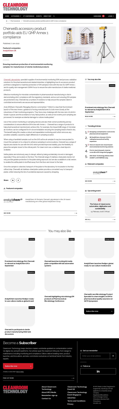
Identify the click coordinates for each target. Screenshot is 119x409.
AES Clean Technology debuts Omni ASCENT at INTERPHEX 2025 (101, 156)
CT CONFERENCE (28, 16)
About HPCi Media (49, 392)
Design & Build (109, 239)
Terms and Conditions (76, 401)
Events (39, 16)
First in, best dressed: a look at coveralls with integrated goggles (101, 151)
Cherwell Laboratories (12, 80)
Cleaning (112, 85)
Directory (47, 16)
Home (7, 16)
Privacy (70, 404)
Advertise (71, 398)
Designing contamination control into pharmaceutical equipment (102, 133)
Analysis (71, 239)
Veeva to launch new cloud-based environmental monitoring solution (101, 146)
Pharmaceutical (7, 55)
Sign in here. (20, 371)
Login (110, 16)
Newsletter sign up (49, 395)
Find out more (8, 378)
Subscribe (99, 16)
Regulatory (31, 272)
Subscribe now (92, 311)
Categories (15, 16)
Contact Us (46, 399)
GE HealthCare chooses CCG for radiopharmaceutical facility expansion (100, 139)
